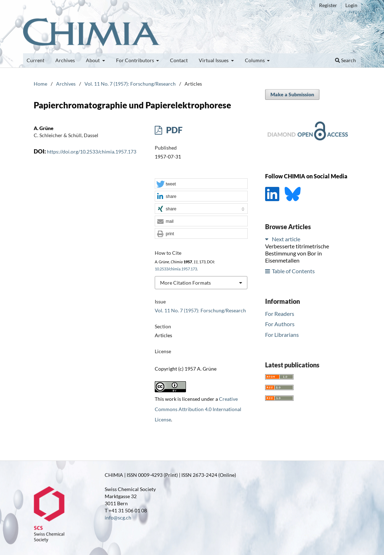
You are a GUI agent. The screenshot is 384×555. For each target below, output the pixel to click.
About (93, 60)
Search (345, 60)
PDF (173, 130)
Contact (179, 60)
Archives (65, 60)
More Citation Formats (185, 283)
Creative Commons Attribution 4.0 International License (198, 409)
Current (35, 60)
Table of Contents (293, 271)
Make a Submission (292, 94)
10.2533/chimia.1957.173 (176, 269)
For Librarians (282, 334)
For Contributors (135, 60)
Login (351, 5)
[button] (201, 184)
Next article (286, 239)
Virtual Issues (214, 60)
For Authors (280, 323)
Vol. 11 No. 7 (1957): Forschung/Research (130, 84)
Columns (255, 60)
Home (40, 84)
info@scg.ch (118, 517)
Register (328, 5)
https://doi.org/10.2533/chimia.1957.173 (91, 152)
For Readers (279, 313)
